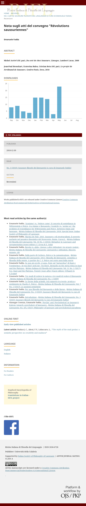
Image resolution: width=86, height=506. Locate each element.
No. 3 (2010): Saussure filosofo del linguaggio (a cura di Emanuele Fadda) (38, 16)
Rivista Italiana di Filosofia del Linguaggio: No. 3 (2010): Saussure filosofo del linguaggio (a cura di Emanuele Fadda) (45, 292)
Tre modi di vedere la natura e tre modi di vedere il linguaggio (53, 276)
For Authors (9, 375)
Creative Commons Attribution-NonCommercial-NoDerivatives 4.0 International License (37, 469)
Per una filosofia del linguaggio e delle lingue (45, 289)
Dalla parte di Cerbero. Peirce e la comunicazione (47, 255)
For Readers (9, 371)
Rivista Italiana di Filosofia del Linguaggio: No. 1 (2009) (34, 279)
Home (6, 13)
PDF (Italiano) (14, 135)
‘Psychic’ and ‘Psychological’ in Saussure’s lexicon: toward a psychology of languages (44, 303)
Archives (15, 13)
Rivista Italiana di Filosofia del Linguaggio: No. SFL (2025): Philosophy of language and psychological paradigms (45, 306)
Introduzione (31, 297)
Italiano (7, 353)
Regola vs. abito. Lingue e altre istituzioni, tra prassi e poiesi (52, 247)
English (7, 349)
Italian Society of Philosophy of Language (36, 456)
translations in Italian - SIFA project (18, 396)
